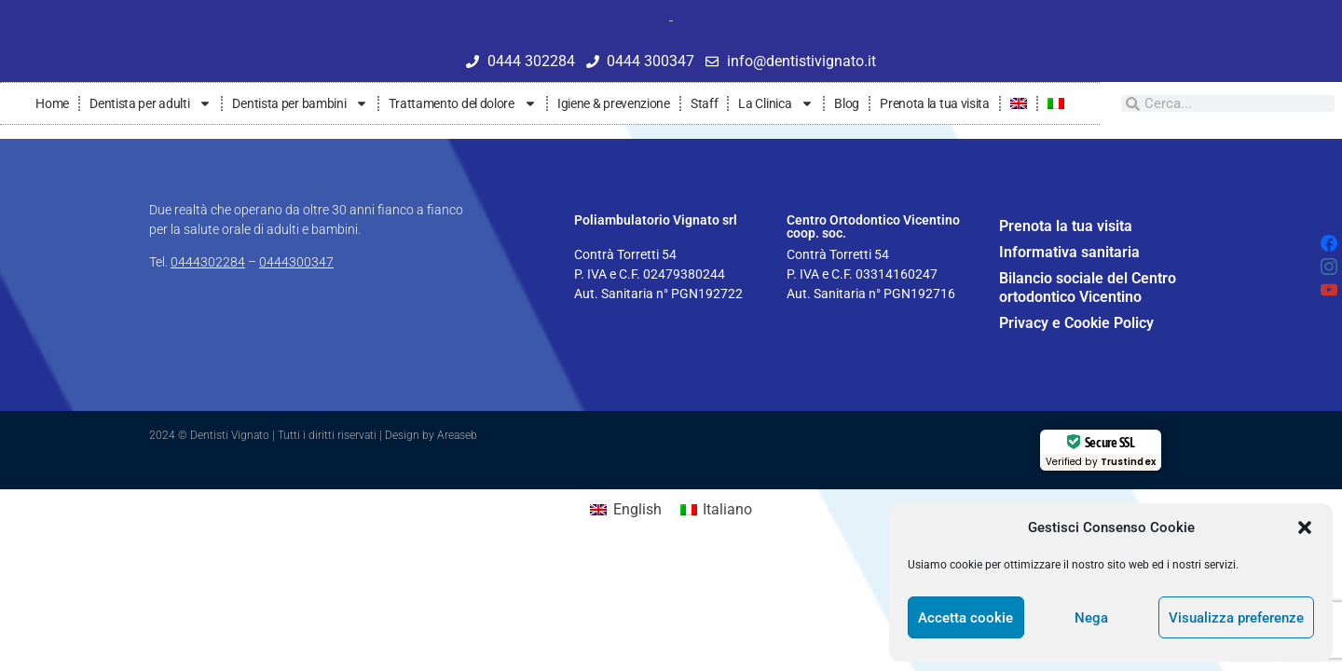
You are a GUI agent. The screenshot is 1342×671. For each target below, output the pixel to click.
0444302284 (208, 261)
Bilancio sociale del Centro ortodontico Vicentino (1087, 287)
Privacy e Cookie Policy (1076, 323)
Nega (1091, 617)
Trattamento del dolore (462, 103)
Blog (846, 103)
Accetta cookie (965, 617)
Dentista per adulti (150, 103)
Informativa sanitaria (1069, 252)
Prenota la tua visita (935, 103)
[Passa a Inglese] (1018, 103)
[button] (1304, 527)
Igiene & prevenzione (613, 103)
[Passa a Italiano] (716, 510)
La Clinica (776, 103)
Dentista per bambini (300, 103)
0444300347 (296, 261)
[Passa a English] (625, 510)
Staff (705, 103)
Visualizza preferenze (1236, 617)
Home (52, 103)
